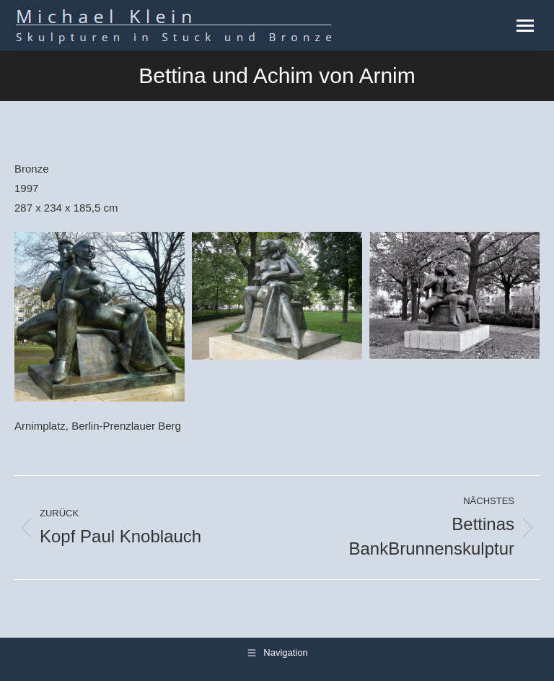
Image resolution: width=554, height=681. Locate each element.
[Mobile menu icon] (525, 26)
